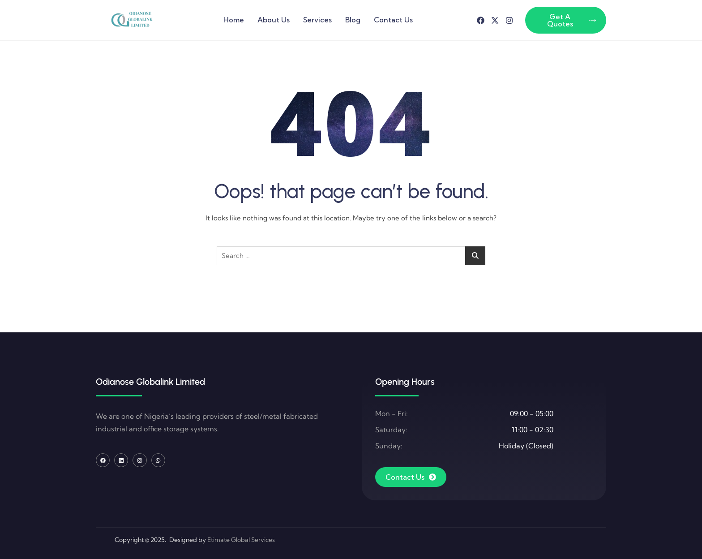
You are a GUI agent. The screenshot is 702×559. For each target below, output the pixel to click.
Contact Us (393, 19)
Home (233, 19)
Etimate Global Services (241, 540)
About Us (273, 19)
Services (317, 19)
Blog (352, 19)
